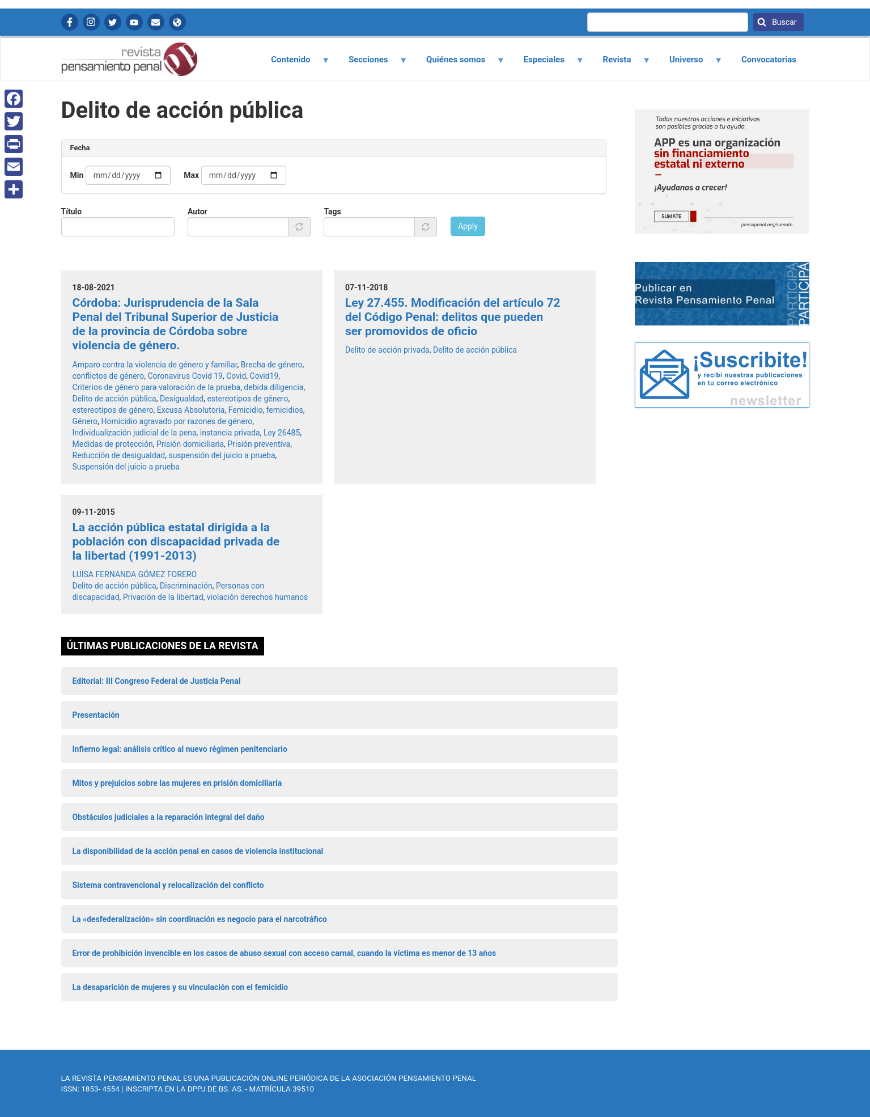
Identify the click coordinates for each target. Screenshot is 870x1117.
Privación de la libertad (163, 597)
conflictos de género (109, 375)
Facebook (69, 22)
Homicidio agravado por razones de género (176, 421)
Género (85, 421)
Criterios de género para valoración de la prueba (157, 387)
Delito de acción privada (387, 349)
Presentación (96, 715)
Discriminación (186, 585)
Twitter (112, 22)
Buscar (783, 22)
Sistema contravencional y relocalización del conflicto (168, 885)
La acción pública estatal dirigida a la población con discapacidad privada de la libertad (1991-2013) (176, 541)
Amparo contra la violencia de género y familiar (155, 364)
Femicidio (245, 409)
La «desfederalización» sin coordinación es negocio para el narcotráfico (200, 919)
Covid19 (264, 375)
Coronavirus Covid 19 (185, 375)
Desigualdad (181, 398)
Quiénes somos (459, 63)
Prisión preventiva (258, 444)
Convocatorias (768, 59)
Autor (197, 211)
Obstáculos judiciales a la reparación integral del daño (169, 817)
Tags (332, 211)
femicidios (284, 409)
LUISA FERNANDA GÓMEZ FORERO (135, 574)
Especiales (547, 63)
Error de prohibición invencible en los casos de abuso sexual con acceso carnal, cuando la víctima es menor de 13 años (284, 953)
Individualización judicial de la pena (135, 432)
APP (177, 22)
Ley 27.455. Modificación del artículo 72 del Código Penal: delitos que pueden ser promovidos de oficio (453, 317)
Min (77, 175)
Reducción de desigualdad (119, 455)
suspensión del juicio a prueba (221, 455)
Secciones (371, 63)
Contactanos (155, 22)
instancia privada (230, 432)
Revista (620, 63)
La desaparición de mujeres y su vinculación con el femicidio (180, 987)
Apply (468, 226)
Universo (689, 63)
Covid (236, 375)
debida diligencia (273, 387)
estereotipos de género (247, 398)
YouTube (134, 22)
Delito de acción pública (114, 398)
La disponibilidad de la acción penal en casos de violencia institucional (198, 851)
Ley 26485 (282, 432)
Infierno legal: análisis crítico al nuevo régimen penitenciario (180, 749)
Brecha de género (272, 364)
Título (71, 211)
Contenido (293, 63)
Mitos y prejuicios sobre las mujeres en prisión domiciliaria (177, 783)
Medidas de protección (113, 444)
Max (191, 175)
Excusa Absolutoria (191, 409)
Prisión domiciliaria (190, 444)
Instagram (91, 22)
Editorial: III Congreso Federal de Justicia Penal (157, 681)
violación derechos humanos (257, 597)
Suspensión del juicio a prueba (126, 466)
